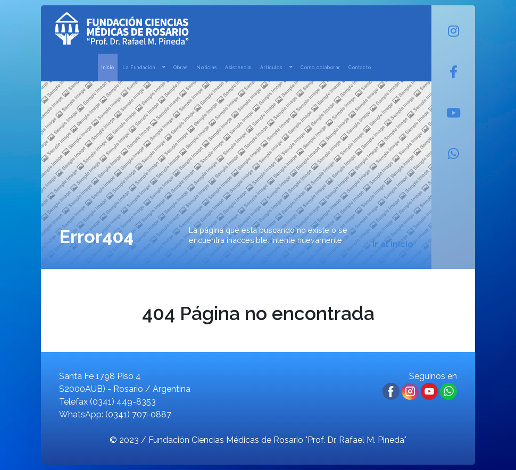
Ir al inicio (392, 244)
